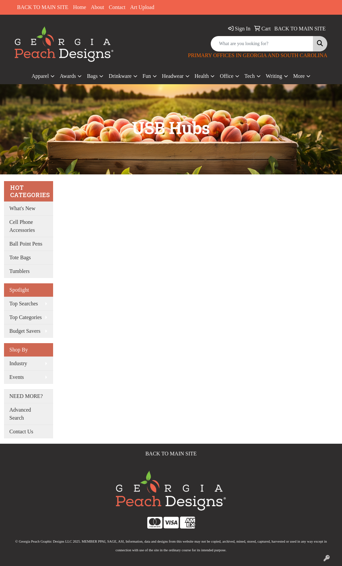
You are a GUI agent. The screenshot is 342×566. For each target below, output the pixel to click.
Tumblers (19, 271)
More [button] (299, 76)
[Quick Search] (262, 43)
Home (79, 7)
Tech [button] (249, 76)
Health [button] (202, 76)
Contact (117, 7)
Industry (18, 363)
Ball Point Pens (25, 244)
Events (16, 377)
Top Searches (23, 303)
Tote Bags (20, 257)
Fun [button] (147, 76)
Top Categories (25, 317)
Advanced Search (20, 414)
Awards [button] (68, 76)
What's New (22, 208)
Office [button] (226, 76)
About (97, 7)
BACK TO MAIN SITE (42, 7)
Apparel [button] (40, 76)
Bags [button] (92, 76)
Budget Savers (24, 331)
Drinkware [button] (120, 76)
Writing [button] (274, 76)
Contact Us (21, 431)
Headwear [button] (173, 76)
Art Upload (142, 7)
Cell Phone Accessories (22, 226)
